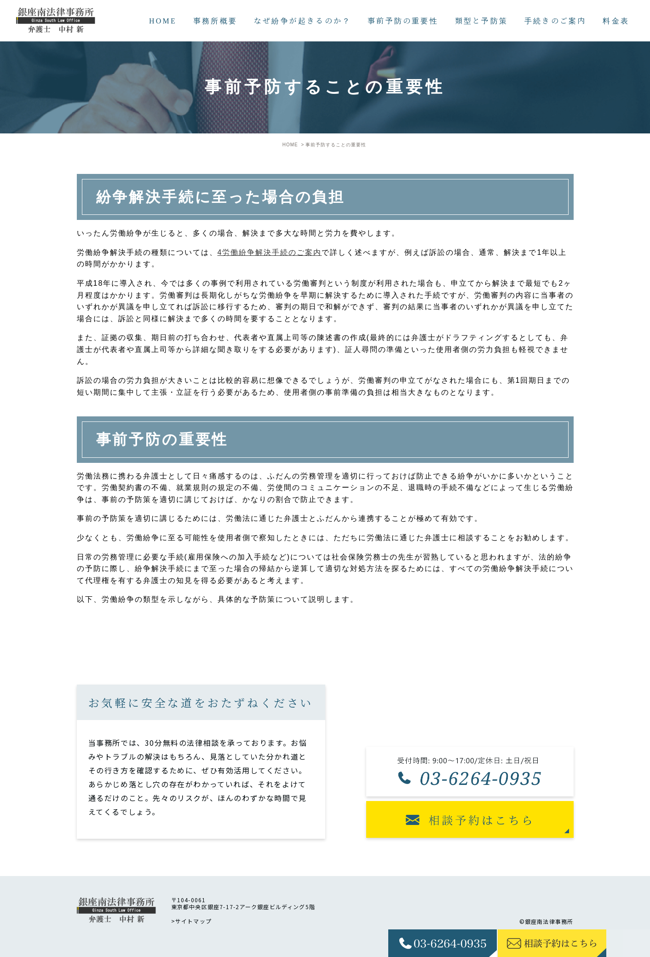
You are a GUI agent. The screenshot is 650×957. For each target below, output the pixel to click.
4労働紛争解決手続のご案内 (270, 252)
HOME (163, 20)
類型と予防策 (481, 20)
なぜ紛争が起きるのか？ (302, 20)
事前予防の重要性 (403, 20)
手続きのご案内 (555, 20)
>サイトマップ (191, 921)
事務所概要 (215, 20)
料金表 (616, 20)
